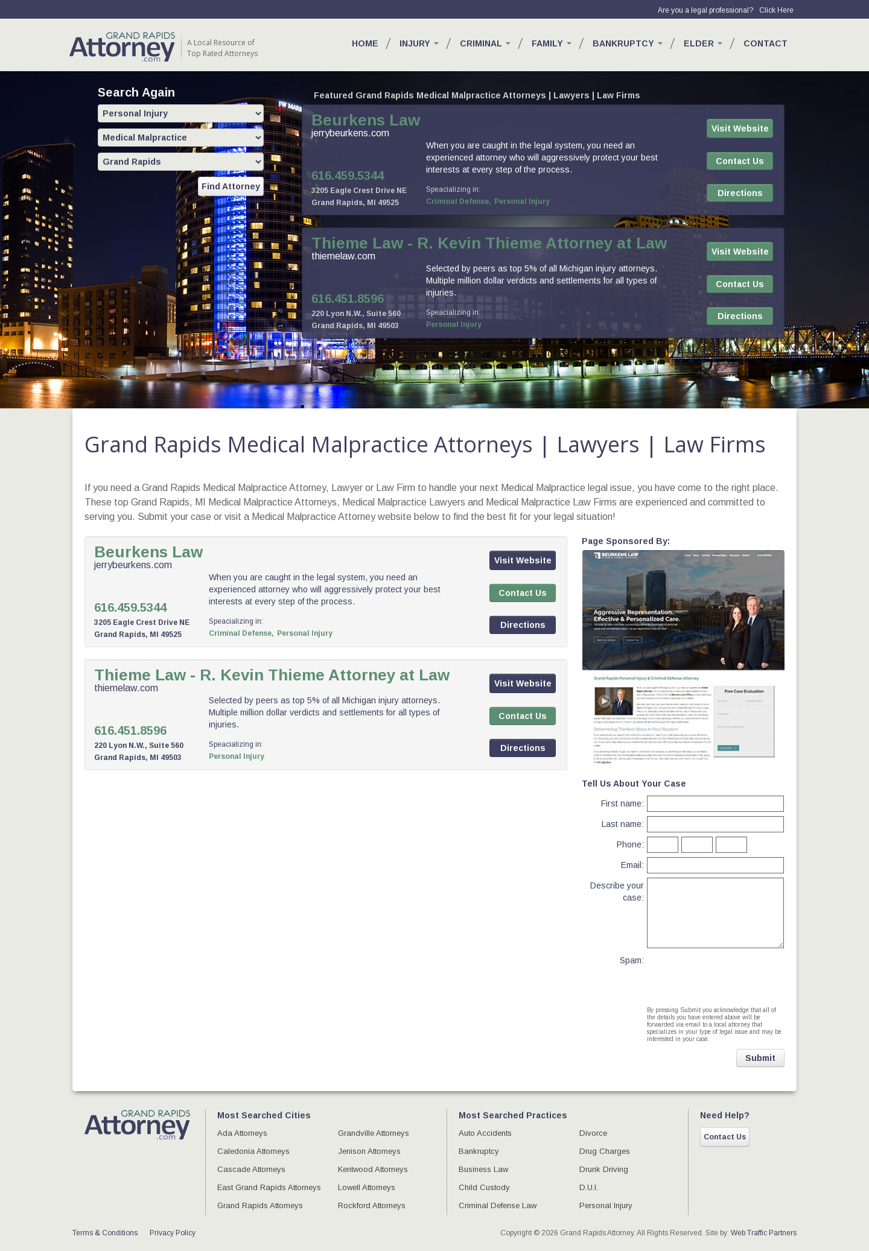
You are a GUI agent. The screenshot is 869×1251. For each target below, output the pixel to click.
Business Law (483, 1169)
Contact (765, 43)
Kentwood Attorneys (373, 1169)
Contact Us (725, 1137)
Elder (703, 43)
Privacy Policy (173, 1233)
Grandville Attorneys (373, 1133)
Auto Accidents (485, 1133)
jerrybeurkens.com (350, 133)
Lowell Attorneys (366, 1187)
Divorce (593, 1133)
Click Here (776, 10)
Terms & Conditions (105, 1233)
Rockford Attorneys (372, 1205)
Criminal (485, 43)
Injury (419, 43)
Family (551, 43)
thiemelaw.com (343, 256)
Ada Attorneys (242, 1133)
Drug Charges (604, 1151)
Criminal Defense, (458, 201)
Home (365, 43)
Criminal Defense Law (497, 1205)
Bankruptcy (628, 43)
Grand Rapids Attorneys (260, 1205)
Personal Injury (522, 201)
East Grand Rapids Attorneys (269, 1187)
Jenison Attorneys (369, 1151)
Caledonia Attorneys (253, 1151)
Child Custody (484, 1187)
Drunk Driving (603, 1169)
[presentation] (714, 970)
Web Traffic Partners (764, 1233)
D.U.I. (588, 1187)
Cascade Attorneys (251, 1169)
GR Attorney (122, 46)
